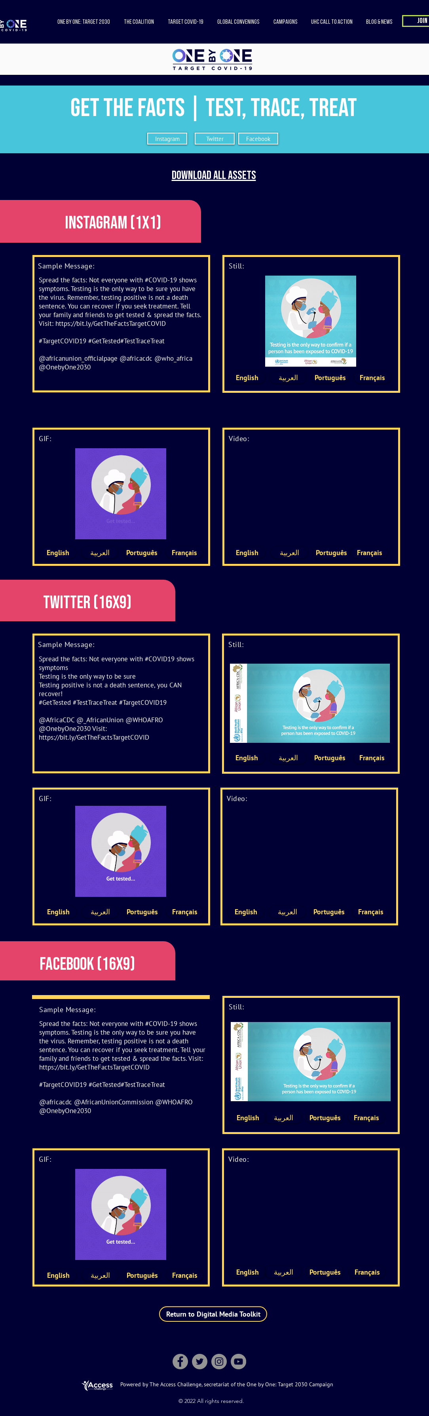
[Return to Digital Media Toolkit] (213, 1314)
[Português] (330, 377)
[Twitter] (215, 139)
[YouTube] (238, 1361)
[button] (139, 22)
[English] (247, 377)
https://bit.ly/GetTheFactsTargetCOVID (110, 323)
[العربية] (288, 377)
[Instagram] (167, 139)
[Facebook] (258, 139)
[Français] (372, 377)
